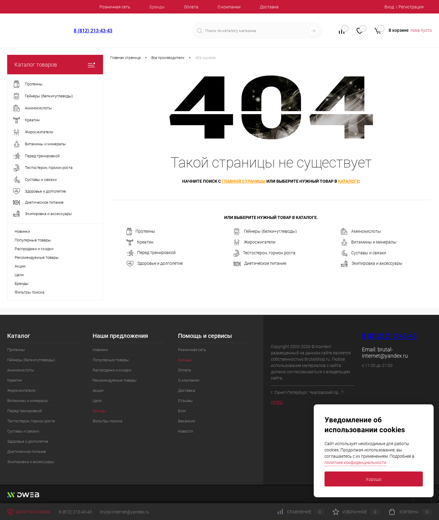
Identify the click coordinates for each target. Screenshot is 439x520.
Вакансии (186, 421)
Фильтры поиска (29, 292)
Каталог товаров (55, 64)
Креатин (139, 242)
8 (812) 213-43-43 (93, 31)
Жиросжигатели (254, 242)
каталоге (348, 181)
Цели (19, 275)
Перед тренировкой (151, 253)
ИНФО (277, 402)
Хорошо (373, 479)
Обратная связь (29, 512)
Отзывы (185, 400)
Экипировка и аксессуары (371, 263)
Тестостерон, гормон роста (264, 253)
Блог (182, 411)
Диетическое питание (259, 263)
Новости (185, 431)
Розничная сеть (114, 6)
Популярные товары (33, 240)
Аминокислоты (361, 231)
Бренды (157, 6)
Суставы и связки (363, 253)
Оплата (191, 6)
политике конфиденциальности (355, 462)
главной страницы (243, 181)
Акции (20, 266)
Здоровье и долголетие (154, 264)
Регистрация (411, 6)
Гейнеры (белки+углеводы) (265, 231)
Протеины (140, 231)
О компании (229, 6)
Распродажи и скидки (34, 249)
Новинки (22, 231)
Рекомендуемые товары (37, 257)
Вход (389, 6)
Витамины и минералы (368, 242)
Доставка (269, 6)
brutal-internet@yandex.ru (385, 352)
